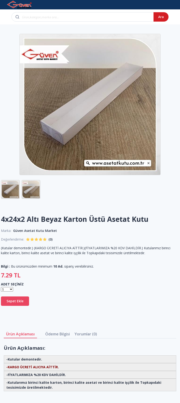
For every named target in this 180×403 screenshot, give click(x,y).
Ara (161, 17)
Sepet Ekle (15, 301)
